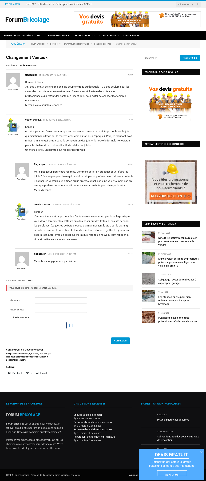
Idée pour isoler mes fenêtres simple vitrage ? (27, 357)
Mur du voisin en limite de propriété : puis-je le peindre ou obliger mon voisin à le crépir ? (178, 262)
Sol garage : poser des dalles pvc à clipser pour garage (177, 281)
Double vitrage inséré (16, 360)
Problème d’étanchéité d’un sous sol (93, 422)
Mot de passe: (17, 309)
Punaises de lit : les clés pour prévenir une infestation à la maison (178, 319)
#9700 (130, 119)
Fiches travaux (83, 35)
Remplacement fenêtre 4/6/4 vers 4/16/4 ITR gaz (28, 353)
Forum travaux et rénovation (21, 35)
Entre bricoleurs (57, 35)
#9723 (130, 254)
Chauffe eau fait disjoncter (88, 414)
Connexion (120, 341)
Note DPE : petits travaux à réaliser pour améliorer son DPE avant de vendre (60, 4)
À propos (133, 475)
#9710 (130, 204)
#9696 (130, 75)
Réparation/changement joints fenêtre (94, 436)
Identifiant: (15, 300)
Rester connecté (21, 317)
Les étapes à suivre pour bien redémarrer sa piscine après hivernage (174, 300)
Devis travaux (109, 35)
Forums (54, 44)
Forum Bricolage (38, 44)
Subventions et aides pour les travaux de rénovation (178, 438)
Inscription (131, 35)
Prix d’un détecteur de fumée (173, 419)
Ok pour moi (172, 474)
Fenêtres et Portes (104, 44)
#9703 (130, 164)
